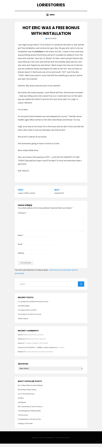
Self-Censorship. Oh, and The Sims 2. (30, 410)
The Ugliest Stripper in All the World (36, 346)
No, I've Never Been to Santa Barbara (30, 389)
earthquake (22, 406)
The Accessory (23, 418)
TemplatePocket (50, 441)
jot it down (60, 351)
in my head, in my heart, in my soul (29, 318)
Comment (22, 216)
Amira (20, 346)
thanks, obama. (23, 322)
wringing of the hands (25, 427)
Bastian (20, 355)
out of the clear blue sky (26, 397)
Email (20, 248)
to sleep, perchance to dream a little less (39, 355)
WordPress (67, 441)
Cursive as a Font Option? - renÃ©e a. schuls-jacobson (36, 351)
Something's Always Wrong (27, 393)
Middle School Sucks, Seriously (33, 338)
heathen (21, 401)
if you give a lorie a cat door (27, 313)
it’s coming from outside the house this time (33, 305)
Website (21, 256)
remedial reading (23, 309)
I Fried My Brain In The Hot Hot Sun (29, 423)
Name (21, 239)
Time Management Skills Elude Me (29, 414)
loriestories (51, 6)
